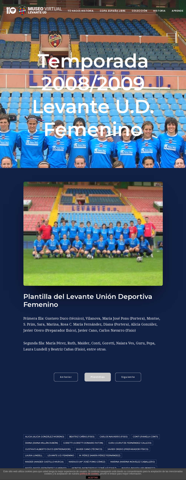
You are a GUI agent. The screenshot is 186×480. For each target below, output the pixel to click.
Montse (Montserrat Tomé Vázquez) (94, 463)
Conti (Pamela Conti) (145, 431)
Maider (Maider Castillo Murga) (44, 456)
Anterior (66, 372)
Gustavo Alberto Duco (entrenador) (48, 444)
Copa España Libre (113, 10)
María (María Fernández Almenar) (46, 463)
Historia (159, 10)
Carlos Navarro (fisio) (114, 431)
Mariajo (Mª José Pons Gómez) (87, 456)
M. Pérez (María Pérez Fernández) (99, 450)
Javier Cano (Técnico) (89, 444)
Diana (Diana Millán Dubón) (41, 438)
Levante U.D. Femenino (61, 450)
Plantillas (98, 372)
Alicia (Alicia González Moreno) (44, 431)
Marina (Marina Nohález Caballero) (132, 456)
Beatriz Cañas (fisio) (81, 431)
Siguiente (128, 372)
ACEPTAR (93, 477)
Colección (139, 10)
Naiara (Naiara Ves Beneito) (138, 463)
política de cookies (89, 473)
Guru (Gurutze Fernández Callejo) (129, 438)
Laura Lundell (33, 450)
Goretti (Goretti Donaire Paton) (83, 438)
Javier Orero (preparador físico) (127, 444)
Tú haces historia (80, 10)
